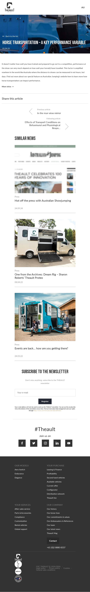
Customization (21, 521)
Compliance (20, 517)
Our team (51, 525)
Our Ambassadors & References (60, 521)
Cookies (66, 568)
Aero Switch (20, 469)
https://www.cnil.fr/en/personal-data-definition (47, 413)
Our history (52, 509)
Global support (21, 529)
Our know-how (53, 513)
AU (83, 7)
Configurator (52, 489)
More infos (6, 86)
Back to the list (10, 36)
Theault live (52, 498)
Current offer (52, 485)
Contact (56, 540)
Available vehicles (54, 481)
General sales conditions (45, 570)
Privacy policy (54, 568)
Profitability (52, 473)
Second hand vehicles (56, 477)
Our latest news (53, 529)
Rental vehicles (21, 525)
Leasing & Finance (54, 469)
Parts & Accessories (23, 513)
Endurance (19, 473)
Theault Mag (52, 533)
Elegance (18, 477)
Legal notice (41, 568)
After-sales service (22, 509)
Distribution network (55, 494)
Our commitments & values (58, 517)
